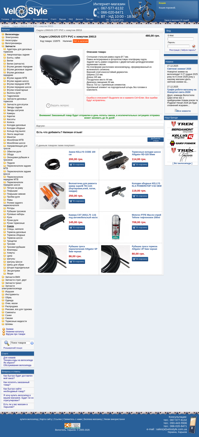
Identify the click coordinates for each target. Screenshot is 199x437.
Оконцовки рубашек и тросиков (16, 158)
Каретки (11, 116)
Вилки (10, 61)
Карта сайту (46, 419)
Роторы (10, 208)
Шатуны (11, 259)
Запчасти (10, 46)
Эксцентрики (13, 270)
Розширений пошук (12, 348)
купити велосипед (29, 419)
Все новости (184, 111)
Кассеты (11, 119)
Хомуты (11, 253)
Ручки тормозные (16, 223)
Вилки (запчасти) (15, 63)
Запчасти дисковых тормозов (15, 100)
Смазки (9, 318)
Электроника (11, 37)
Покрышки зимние (16, 194)
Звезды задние (14, 107)
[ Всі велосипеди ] (182, 163)
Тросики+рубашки (16, 247)
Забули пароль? (188, 50)
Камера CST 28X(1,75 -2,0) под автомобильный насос (83, 216)
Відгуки (62, 19)
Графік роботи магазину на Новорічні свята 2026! (181, 90)
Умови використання (114, 419)
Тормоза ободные (16, 235)
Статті (53, 19)
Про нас (90, 19)
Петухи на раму (15, 188)
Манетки (11, 137)
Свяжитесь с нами (72, 419)
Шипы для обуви (15, 265)
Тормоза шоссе (14, 238)
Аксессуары (11, 40)
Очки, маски (11, 303)
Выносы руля (13, 93)
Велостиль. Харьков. (65, 430)
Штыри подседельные (18, 268)
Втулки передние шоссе (19, 87)
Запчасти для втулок (17, 104)
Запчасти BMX (12, 277)
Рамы (10, 200)
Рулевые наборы (15, 214)
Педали (11, 163)
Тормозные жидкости (16, 321)
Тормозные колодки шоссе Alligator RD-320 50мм (146, 153)
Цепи (9, 256)
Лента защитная (15, 134)
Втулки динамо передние (20, 66)
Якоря (10, 274)
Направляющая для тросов (15, 147)
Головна (5, 19)
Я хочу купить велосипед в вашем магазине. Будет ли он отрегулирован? (18, 398)
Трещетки (12, 241)
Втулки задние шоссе (18, 81)
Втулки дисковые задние (19, 69)
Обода (10, 154)
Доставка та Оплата (21, 19)
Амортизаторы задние (18, 55)
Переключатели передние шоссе (13, 183)
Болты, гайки (13, 58)
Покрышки (12, 191)
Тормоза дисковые (16, 232)
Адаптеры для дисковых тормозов (17, 50)
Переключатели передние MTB (13, 178)
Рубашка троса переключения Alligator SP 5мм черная (83, 249)
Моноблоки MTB (15, 140)
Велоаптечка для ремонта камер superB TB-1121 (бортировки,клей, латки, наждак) (83, 187)
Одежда (9, 300)
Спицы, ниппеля (15, 229)
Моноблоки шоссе (16, 143)
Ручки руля (12, 220)
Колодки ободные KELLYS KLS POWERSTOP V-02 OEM (147, 184)
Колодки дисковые (16, 125)
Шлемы (9, 324)
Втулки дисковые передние (13, 73)
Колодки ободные (16, 128)
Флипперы (12, 250)
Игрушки (9, 291)
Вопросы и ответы (11, 371)
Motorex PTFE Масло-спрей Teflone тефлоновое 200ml (146, 216)
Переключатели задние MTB (17, 167)
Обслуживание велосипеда (17, 365)
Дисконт (79, 19)
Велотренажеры (13, 43)
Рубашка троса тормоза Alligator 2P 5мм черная (144, 247)
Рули (9, 217)
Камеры (11, 113)
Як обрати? (9, 362)
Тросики (11, 244)
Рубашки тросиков (16, 211)
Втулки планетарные (17, 90)
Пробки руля (13, 197)
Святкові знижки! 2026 (179, 69)
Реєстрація (174, 50)
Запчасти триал (13, 283)
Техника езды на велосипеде (18, 360)
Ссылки (58, 419)
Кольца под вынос (16, 131)
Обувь (8, 297)
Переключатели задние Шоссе (17, 172)
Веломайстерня (40, 19)
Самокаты (10, 312)
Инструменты (12, 294)
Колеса (10, 122)
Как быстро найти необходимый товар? (14, 390)
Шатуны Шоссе (14, 262)
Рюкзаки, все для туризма (18, 309)
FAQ (71, 19)
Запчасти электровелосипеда (12, 287)
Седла (10, 226)
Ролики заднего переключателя (13, 204)
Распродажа (11, 306)
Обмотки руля (14, 151)
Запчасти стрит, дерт (16, 280)
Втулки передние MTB (18, 84)
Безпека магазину (93, 419)
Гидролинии (13, 96)
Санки (8, 315)
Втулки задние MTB (17, 78)
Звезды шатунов (15, 110)
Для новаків (9, 357)
